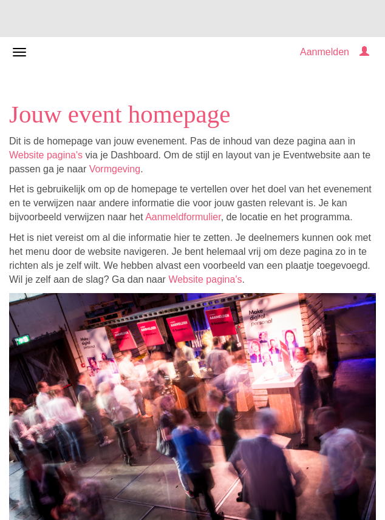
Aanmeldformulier (183, 217)
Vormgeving (115, 169)
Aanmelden (324, 52)
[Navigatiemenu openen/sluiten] (19, 52)
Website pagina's (46, 155)
